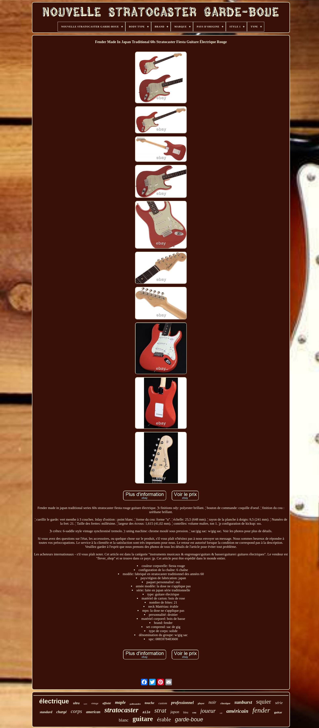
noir (212, 702)
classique (225, 703)
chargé (61, 712)
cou (194, 712)
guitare (142, 719)
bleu (185, 712)
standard (46, 712)
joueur (208, 710)
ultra (76, 703)
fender (261, 710)
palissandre (135, 704)
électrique (54, 701)
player (201, 703)
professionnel (182, 702)
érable (164, 719)
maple (120, 702)
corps (76, 711)
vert (85, 704)
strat (160, 710)
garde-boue (189, 719)
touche (149, 703)
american (93, 712)
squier (263, 701)
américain (237, 711)
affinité (107, 703)
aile (146, 712)
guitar (278, 712)
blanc (124, 720)
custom (162, 703)
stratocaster (121, 710)
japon (174, 712)
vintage (94, 703)
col (221, 713)
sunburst (243, 702)
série (279, 703)
